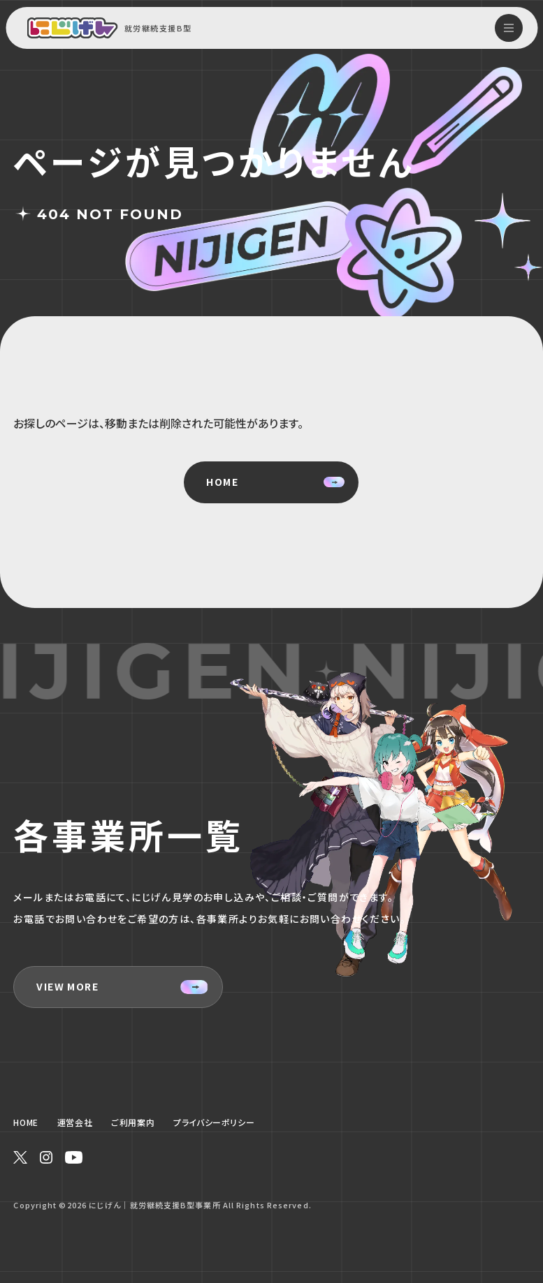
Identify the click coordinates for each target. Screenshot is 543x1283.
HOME (222, 482)
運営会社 (74, 1122)
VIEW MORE (67, 986)
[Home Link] (72, 27)
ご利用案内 (132, 1122)
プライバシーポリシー (213, 1122)
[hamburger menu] (509, 28)
